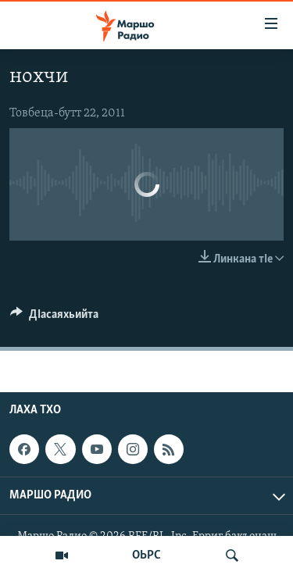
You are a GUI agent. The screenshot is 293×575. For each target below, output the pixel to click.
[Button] (54, 318)
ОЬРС (146, 555)
